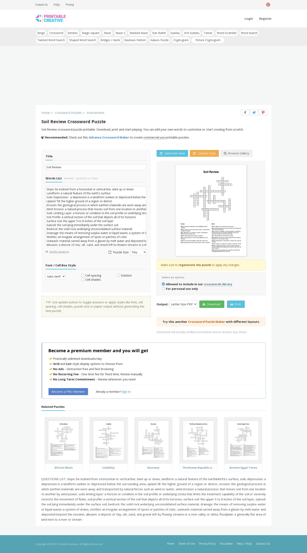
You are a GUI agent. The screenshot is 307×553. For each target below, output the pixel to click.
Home (170, 543)
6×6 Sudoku (191, 33)
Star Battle (159, 33)
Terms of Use (186, 543)
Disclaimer (226, 543)
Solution (126, 275)
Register (265, 18)
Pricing (70, 4)
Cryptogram (180, 40)
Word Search (249, 33)
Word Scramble (226, 33)
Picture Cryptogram (207, 40)
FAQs (57, 4)
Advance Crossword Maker (109, 137)
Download (211, 304)
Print (235, 304)
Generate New (172, 153)
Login (249, 18)
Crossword (56, 33)
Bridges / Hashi (110, 40)
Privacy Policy (207, 543)
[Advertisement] (153, 75)
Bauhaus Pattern (135, 40)
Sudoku (175, 33)
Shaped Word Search (82, 40)
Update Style (204, 153)
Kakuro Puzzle (159, 40)
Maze (107, 33)
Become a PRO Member (68, 391)
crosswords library (218, 284)
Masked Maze (139, 33)
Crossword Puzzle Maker (206, 321)
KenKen (73, 33)
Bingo (41, 33)
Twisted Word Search (51, 40)
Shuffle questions (57, 251)
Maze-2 (120, 33)
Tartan (208, 33)
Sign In (126, 391)
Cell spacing (93, 275)
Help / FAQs (244, 543)
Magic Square (90, 33)
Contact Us (41, 4)
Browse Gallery (236, 153)
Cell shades (93, 279)
